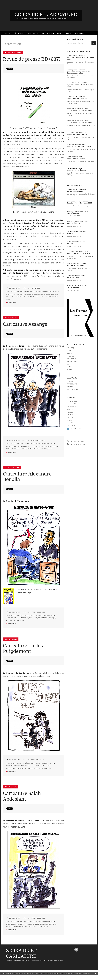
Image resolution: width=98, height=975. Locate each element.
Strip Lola (33, 33)
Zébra (69, 57)
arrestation (47, 294)
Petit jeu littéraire (81, 134)
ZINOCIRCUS (71, 353)
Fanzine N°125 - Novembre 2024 (79, 203)
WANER (69, 367)
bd (18, 291)
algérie (36, 294)
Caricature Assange (25, 324)
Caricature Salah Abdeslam (22, 796)
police (41, 446)
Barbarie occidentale (75, 73)
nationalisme (10, 768)
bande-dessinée (41, 291)
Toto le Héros (72, 110)
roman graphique (52, 297)
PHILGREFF (70, 356)
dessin (18, 449)
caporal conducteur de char (77, 71)
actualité (50, 291)
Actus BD (79, 33)
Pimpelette (71, 146)
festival (55, 294)
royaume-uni (48, 446)
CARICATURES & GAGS (38, 440)
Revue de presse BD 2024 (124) (78, 253)
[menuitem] (8, 33)
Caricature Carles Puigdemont (23, 648)
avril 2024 (70, 420)
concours (26, 297)
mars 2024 (70, 423)
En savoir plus (86, 973)
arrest (28, 446)
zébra (21, 291)
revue (57, 291)
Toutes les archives (76, 429)
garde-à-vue (33, 618)
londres (35, 446)
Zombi (69, 99)
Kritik (68, 33)
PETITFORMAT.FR (72, 389)
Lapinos (70, 170)
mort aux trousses (27, 766)
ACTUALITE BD (35, 288)
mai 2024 (70, 417)
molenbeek (31, 924)
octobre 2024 (71, 404)
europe (37, 766)
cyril (69, 85)
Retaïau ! (70, 243)
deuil (37, 924)
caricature (51, 444)
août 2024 (70, 409)
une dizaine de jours (23, 270)
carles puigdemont (13, 766)
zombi (50, 449)
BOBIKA (69, 369)
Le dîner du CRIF (73, 223)
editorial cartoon (40, 449)
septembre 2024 (72, 407)
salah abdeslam (11, 924)
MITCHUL (70, 387)
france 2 (35, 927)
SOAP (69, 364)
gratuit (26, 291)
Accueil (7, 33)
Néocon (70, 233)
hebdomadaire (17, 294)
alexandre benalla (12, 618)
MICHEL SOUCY (72, 361)
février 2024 (71, 425)
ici (62, 589)
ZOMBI (69, 351)
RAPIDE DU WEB (72, 384)
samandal (18, 297)
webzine (13, 291)
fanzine (32, 291)
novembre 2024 (72, 401)
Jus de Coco (80, 158)
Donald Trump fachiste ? (76, 265)
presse (8, 294)
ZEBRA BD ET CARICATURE (46, 14)
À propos (19, 33)
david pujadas (43, 927)
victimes (42, 924)
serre (8, 299)
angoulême (10, 297)
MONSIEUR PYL (72, 359)
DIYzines (70, 381)
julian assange (11, 446)
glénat (32, 297)
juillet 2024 (70, 412)
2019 (31, 294)
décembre (26, 294)
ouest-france (40, 297)
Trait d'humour (81, 99)
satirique (30, 449)
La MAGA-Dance (73, 277)
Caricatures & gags (51, 33)
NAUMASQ (70, 348)
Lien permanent (13, 288)
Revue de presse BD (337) (31, 59)
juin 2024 (70, 415)
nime (40, 294)
